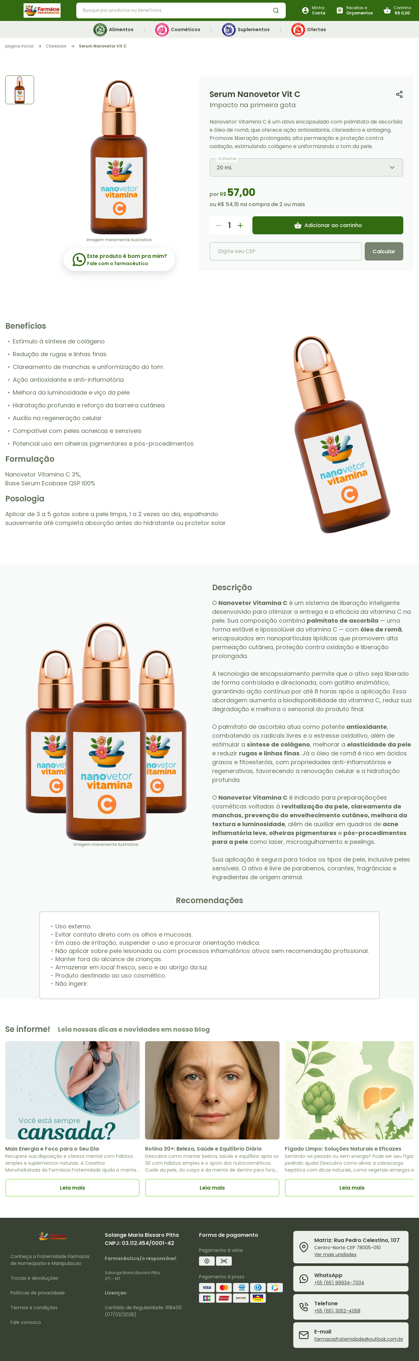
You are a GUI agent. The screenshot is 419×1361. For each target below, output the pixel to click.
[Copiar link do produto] (399, 94)
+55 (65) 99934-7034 (339, 1282)
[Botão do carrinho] (397, 10)
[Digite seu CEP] (286, 251)
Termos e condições (34, 1307)
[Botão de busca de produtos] (276, 10)
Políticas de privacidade (37, 1293)
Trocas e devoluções (34, 1278)
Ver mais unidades (335, 1254)
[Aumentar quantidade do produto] (240, 225)
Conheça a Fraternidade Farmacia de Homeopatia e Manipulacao (49, 1260)
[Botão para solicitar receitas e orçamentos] (354, 10)
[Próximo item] (400, 1119)
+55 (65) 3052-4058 (337, 1311)
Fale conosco (25, 1322)
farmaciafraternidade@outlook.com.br (358, 1339)
